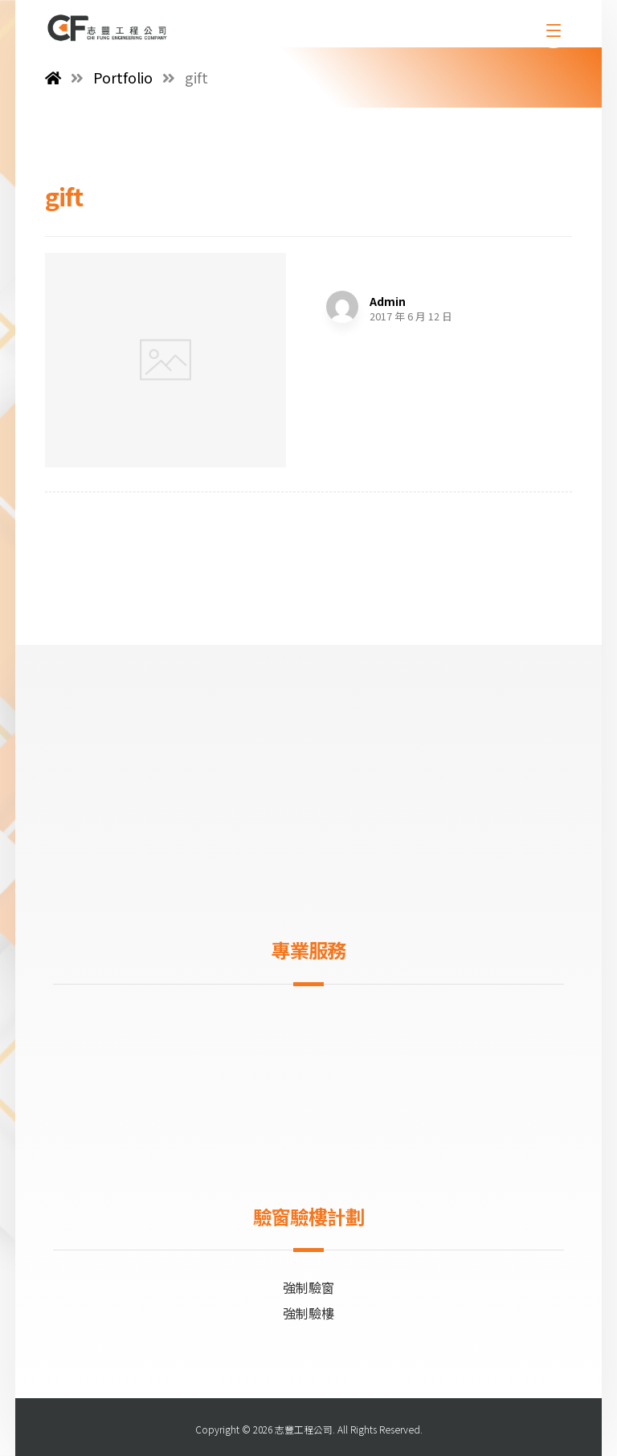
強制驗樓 (308, 1313)
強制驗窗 (308, 1287)
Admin (388, 301)
